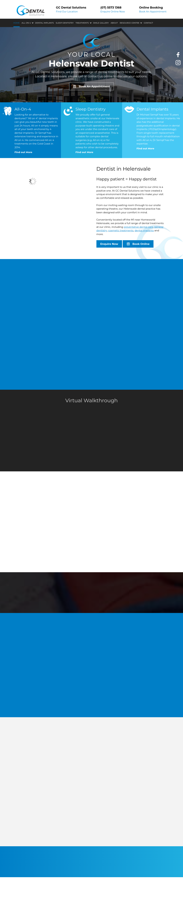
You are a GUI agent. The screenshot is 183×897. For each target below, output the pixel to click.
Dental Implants (44, 35)
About (114, 35)
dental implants (144, 231)
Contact (148, 35)
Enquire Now (109, 245)
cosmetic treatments (121, 231)
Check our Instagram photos (178, 63)
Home (16, 35)
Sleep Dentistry (65, 35)
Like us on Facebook (178, 55)
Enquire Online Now (112, 29)
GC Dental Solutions (32, 9)
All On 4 (26, 35)
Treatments (82, 35)
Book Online (142, 245)
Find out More (23, 152)
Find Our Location (67, 29)
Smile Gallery (101, 35)
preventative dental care (138, 227)
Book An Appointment (153, 29)
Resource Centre (129, 35)
